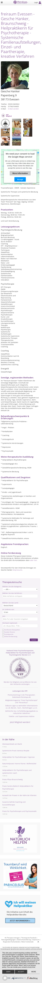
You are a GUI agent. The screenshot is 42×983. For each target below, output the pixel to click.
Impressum (35, 940)
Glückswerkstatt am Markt (12, 744)
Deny (8, 972)
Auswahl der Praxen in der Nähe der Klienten (19, 795)
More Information (20, 173)
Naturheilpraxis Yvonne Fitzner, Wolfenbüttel (19, 764)
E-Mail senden (13, 109)
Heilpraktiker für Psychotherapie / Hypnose (18, 757)
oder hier (33, 560)
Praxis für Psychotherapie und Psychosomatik (19, 811)
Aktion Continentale (27, 942)
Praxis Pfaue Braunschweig (12, 779)
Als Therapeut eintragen (12, 938)
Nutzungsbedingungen (8, 940)
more (33, 972)
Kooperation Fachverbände (11, 942)
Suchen (33, 640)
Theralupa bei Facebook (28, 938)
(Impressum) (17, 570)
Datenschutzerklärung (24, 940)
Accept (20, 179)
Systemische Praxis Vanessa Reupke (15, 751)
